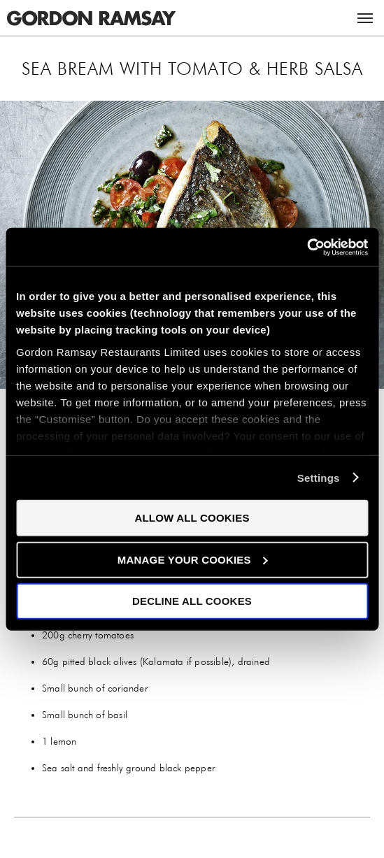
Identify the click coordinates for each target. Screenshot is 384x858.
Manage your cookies (193, 559)
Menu (365, 18)
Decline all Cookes (192, 601)
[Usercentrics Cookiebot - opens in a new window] (307, 247)
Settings (318, 477)
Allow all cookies (191, 518)
